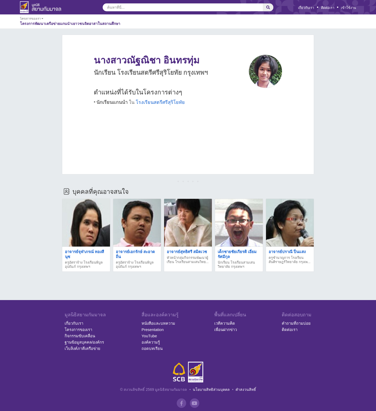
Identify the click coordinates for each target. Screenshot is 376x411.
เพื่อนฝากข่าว (225, 329)
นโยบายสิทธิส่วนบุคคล (211, 389)
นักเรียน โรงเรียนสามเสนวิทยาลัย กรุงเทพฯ (236, 264)
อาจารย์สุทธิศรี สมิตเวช (187, 251)
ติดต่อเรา (327, 8)
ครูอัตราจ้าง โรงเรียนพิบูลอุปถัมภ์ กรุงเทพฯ (84, 264)
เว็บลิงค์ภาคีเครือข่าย (82, 348)
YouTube (149, 336)
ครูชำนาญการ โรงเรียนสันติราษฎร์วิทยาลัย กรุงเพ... (289, 260)
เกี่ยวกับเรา (306, 8)
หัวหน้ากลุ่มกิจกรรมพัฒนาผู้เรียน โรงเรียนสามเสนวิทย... (187, 260)
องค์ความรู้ (151, 342)
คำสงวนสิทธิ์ (246, 389)
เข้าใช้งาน (348, 8)
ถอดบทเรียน (152, 348)
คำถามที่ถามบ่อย (296, 323)
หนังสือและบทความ (158, 323)
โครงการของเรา (78, 329)
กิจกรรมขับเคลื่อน (80, 336)
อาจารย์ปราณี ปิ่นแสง (287, 251)
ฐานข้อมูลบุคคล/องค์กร (84, 342)
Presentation (153, 329)
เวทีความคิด (224, 323)
